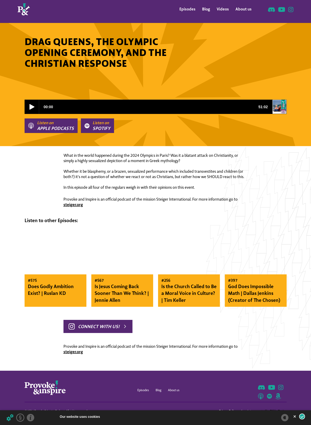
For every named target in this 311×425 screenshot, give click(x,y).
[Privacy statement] (20, 418)
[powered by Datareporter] (285, 418)
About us (243, 8)
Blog (206, 8)
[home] (24, 9)
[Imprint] (30, 418)
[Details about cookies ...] (10, 418)
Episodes (187, 8)
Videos (223, 8)
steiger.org (73, 204)
